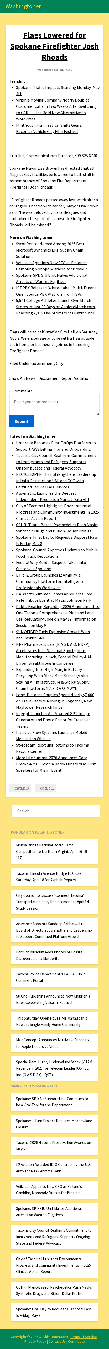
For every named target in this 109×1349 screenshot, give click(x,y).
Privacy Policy (35, 1341)
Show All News (22, 378)
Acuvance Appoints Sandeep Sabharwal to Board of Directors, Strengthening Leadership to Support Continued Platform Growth (54, 930)
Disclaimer (48, 378)
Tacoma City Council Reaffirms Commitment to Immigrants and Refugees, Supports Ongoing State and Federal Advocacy (56, 462)
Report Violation (75, 378)
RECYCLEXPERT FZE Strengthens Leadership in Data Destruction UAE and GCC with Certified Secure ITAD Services (56, 480)
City (59, 363)
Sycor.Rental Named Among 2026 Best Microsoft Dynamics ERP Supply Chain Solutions (50, 250)
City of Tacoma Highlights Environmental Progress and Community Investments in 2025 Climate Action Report (57, 512)
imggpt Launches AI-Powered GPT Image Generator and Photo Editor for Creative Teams (53, 720)
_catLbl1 (45, 788)
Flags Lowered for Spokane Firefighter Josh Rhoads (54, 46)
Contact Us (57, 1341)
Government (42, 363)
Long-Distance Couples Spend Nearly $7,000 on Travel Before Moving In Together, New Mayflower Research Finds (55, 701)
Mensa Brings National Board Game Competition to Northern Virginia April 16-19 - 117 (52, 851)
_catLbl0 (20, 788)
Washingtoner (23, 6)
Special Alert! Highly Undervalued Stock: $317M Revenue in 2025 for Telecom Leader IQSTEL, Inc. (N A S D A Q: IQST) (54, 1068)
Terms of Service (83, 1336)
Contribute (76, 1341)
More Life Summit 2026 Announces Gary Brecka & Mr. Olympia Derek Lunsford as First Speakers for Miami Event (56, 764)
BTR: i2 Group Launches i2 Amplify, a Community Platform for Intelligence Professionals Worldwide (50, 581)
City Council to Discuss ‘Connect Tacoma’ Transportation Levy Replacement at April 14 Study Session (52, 902)
